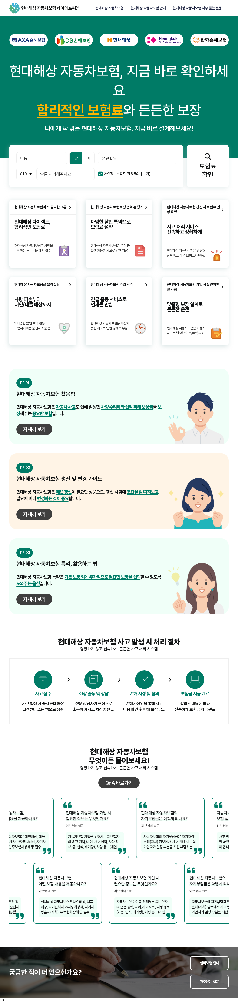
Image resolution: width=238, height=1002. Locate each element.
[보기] (146, 174)
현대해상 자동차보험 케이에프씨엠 (14, 8)
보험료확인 (207, 165)
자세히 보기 (34, 429)
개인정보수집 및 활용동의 (121, 174)
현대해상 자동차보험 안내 (148, 8)
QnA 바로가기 (119, 783)
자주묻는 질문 (209, 981)
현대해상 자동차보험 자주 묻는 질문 (197, 8)
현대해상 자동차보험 (109, 8)
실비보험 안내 (209, 963)
